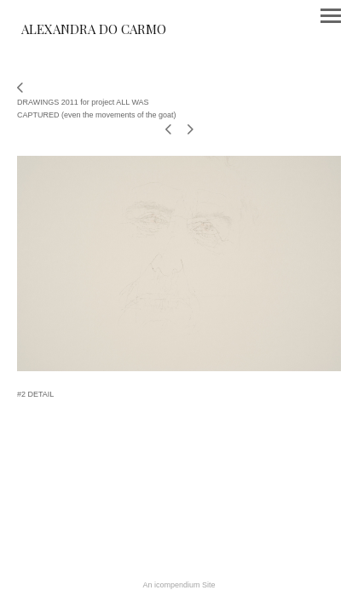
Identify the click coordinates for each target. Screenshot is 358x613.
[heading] (93, 31)
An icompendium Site (178, 585)
